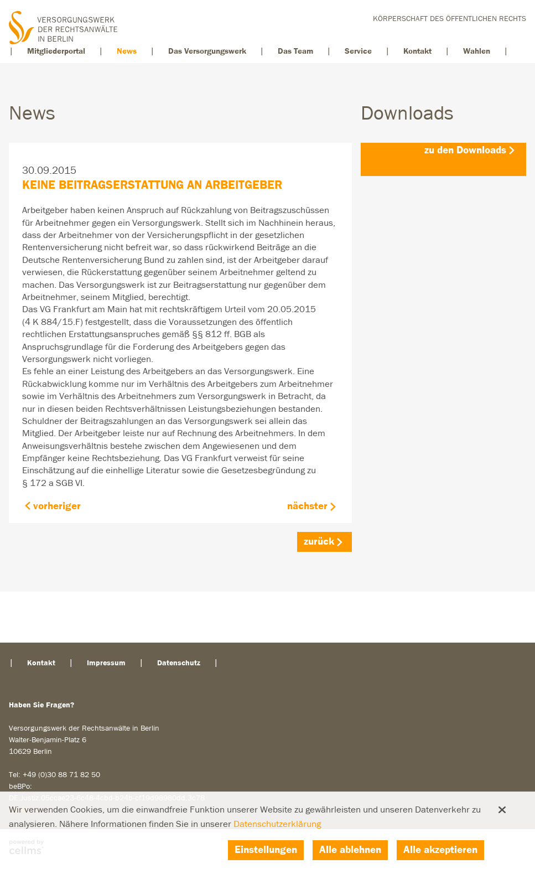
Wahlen (476, 51)
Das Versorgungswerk (207, 51)
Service (358, 51)
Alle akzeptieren (440, 850)
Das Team (295, 51)
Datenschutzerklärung (277, 824)
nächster (307, 506)
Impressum (106, 663)
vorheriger (57, 506)
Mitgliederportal (56, 51)
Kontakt (417, 51)
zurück (319, 541)
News (127, 51)
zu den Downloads (465, 150)
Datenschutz (178, 663)
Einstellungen (266, 850)
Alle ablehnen (350, 850)
